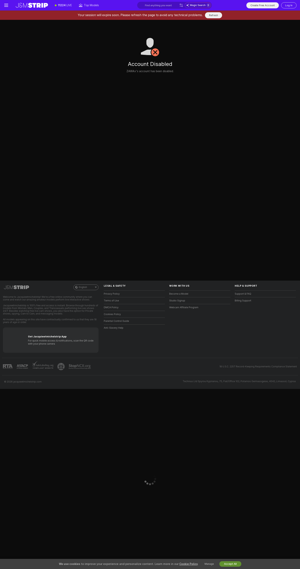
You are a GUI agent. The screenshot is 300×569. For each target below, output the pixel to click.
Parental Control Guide (116, 321)
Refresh (213, 15)
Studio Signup (177, 300)
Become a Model (178, 293)
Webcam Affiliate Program (183, 307)
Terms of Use (111, 300)
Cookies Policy (112, 314)
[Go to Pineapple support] (61, 366)
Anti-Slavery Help (113, 328)
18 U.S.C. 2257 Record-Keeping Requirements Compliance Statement (258, 366)
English (86, 287)
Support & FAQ (243, 293)
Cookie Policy (188, 563)
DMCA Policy (111, 307)
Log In (288, 5)
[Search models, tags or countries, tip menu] (161, 5)
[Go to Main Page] (31, 5)
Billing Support (243, 300)
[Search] (181, 5)
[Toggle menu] (6, 5)
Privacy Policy (112, 293)
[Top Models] (88, 5)
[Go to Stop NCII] (80, 366)
